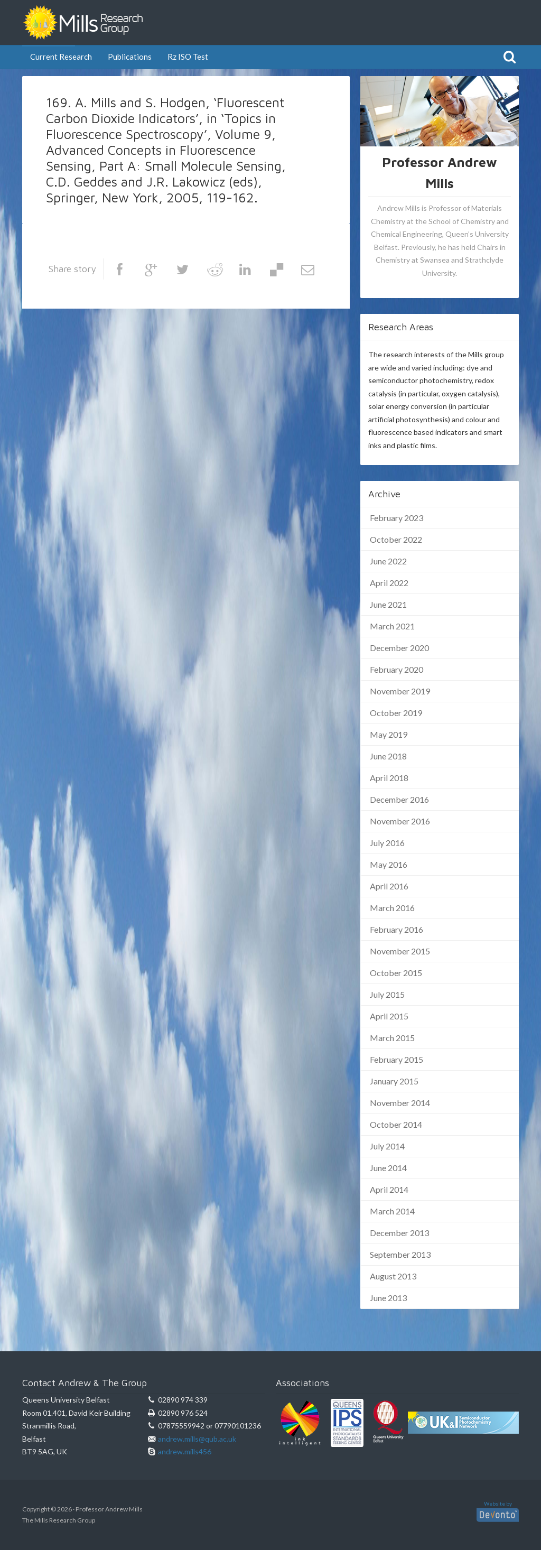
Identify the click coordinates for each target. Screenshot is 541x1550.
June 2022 (388, 561)
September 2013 (400, 1254)
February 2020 (396, 669)
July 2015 (387, 994)
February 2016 (396, 929)
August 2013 (393, 1276)
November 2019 (400, 691)
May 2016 (388, 864)
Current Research (61, 56)
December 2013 (399, 1233)
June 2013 (388, 1298)
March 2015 (392, 1038)
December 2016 (399, 799)
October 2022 (396, 539)
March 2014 (392, 1211)
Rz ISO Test (187, 56)
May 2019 (388, 734)
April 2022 (389, 583)
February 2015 (396, 1059)
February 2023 (396, 518)
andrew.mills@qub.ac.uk (197, 1438)
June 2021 (388, 604)
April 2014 (389, 1189)
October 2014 (396, 1124)
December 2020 (399, 648)
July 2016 (387, 843)
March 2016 (392, 908)
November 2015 (400, 951)
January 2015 (394, 1081)
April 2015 (389, 1016)
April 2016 (389, 886)
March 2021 (392, 626)
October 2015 (396, 973)
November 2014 (400, 1103)
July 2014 (387, 1146)
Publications (130, 56)
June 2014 (388, 1168)
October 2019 (396, 713)
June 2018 (388, 756)
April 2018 (389, 778)
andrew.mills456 (184, 1451)
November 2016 (400, 821)
